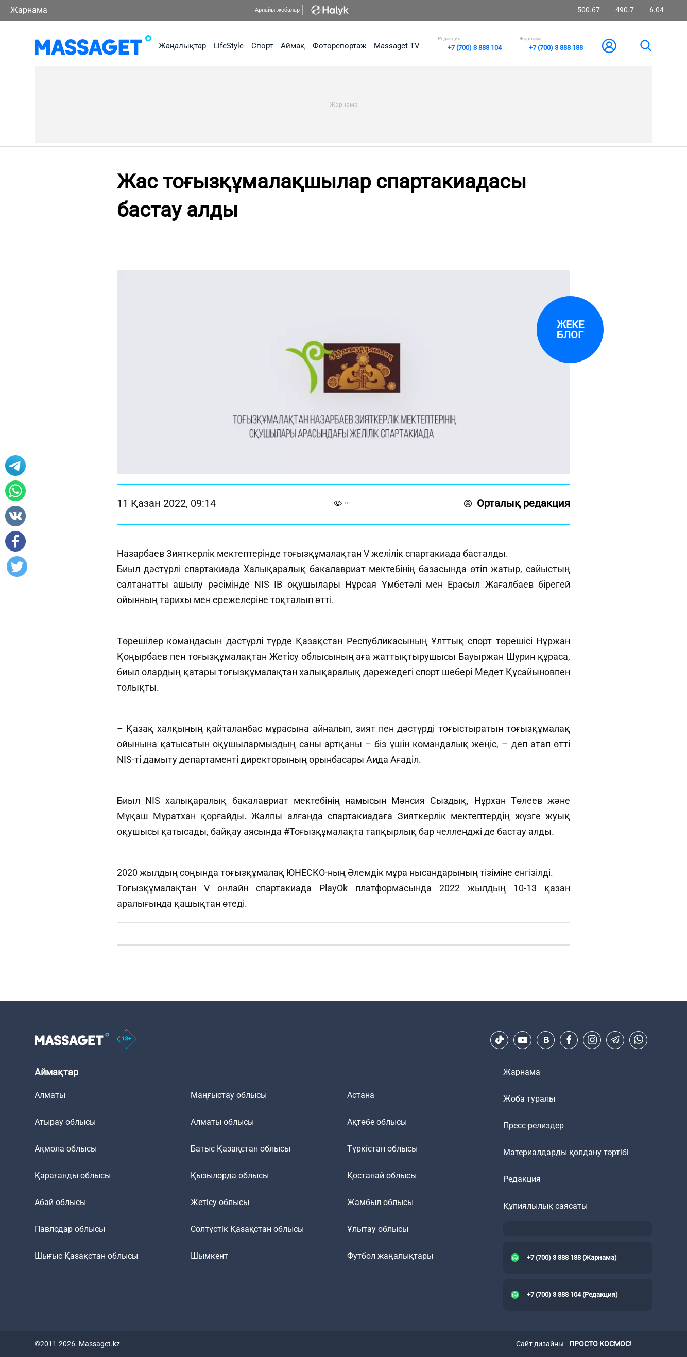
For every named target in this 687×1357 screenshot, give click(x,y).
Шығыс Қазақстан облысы (86, 1256)
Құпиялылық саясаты (545, 1206)
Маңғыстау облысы (229, 1095)
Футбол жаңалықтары (390, 1256)
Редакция (522, 1179)
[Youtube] (523, 1040)
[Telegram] (615, 1040)
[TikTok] (499, 1040)
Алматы (50, 1095)
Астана (360, 1095)
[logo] (93, 45)
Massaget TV (397, 45)
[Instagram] (592, 1040)
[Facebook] (569, 1040)
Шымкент (209, 1256)
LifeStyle (229, 45)
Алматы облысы (222, 1122)
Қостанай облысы (382, 1175)
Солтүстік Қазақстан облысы (247, 1229)
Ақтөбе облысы (377, 1122)
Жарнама (28, 10)
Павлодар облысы (70, 1229)
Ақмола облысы (66, 1149)
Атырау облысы (65, 1122)
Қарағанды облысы (73, 1175)
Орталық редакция (517, 503)
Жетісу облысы (220, 1202)
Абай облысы (60, 1202)
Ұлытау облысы (377, 1229)
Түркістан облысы (382, 1149)
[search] (645, 46)
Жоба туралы (529, 1099)
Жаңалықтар (182, 45)
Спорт (262, 45)
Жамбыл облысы (380, 1202)
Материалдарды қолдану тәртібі (566, 1152)
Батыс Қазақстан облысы (240, 1149)
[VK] (546, 1040)
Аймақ (293, 45)
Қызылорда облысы (230, 1175)
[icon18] (126, 1040)
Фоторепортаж (339, 45)
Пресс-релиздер (533, 1125)
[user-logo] (609, 46)
